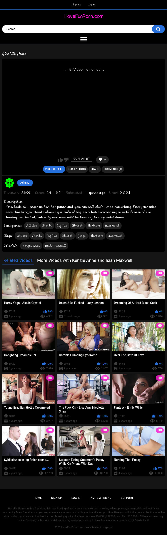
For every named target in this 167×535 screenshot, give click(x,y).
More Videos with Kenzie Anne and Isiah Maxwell (84, 260)
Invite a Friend (100, 497)
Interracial (112, 225)
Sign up (76, 4)
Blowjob (77, 225)
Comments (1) (113, 169)
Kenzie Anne (31, 246)
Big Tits (62, 225)
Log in (91, 4)
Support (127, 497)
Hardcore (94, 225)
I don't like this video (66, 160)
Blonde (47, 225)
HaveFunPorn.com (72, 527)
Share (95, 169)
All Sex (31, 225)
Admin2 (25, 182)
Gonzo (82, 236)
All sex (22, 236)
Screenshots (77, 169)
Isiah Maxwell (55, 246)
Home (38, 497)
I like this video (60, 160)
